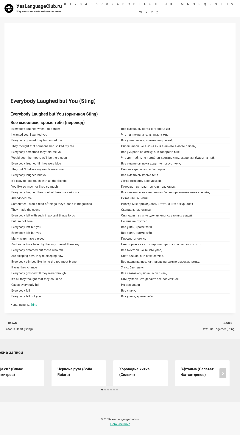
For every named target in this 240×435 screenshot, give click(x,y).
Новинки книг (120, 424)
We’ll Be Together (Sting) (179, 325)
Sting (33, 304)
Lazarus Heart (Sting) (60, 325)
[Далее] (222, 373)
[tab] (102, 389)
